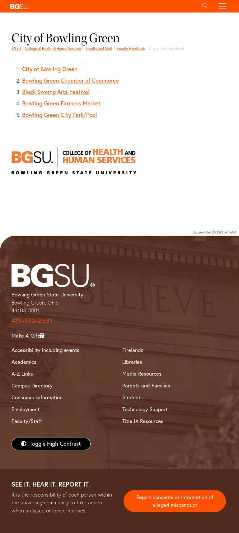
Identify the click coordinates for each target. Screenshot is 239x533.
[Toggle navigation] (223, 6)
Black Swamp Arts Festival (56, 91)
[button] (101, 6)
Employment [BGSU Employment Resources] (26, 409)
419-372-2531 (32, 320)
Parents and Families (146, 385)
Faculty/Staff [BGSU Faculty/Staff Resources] (27, 421)
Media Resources (142, 373)
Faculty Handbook (130, 48)
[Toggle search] (204, 6)
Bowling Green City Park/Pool (59, 114)
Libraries (132, 361)
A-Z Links (22, 373)
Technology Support (144, 409)
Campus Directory (32, 385)
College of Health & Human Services (53, 48)
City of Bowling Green (49, 69)
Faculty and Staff (99, 48)
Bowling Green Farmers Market (61, 103)
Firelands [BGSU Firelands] (132, 350)
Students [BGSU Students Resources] (132, 397)
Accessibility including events (45, 350)
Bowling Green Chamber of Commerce (70, 80)
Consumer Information (37, 397)
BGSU (16, 48)
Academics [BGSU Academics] (24, 361)
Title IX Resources (142, 421)
